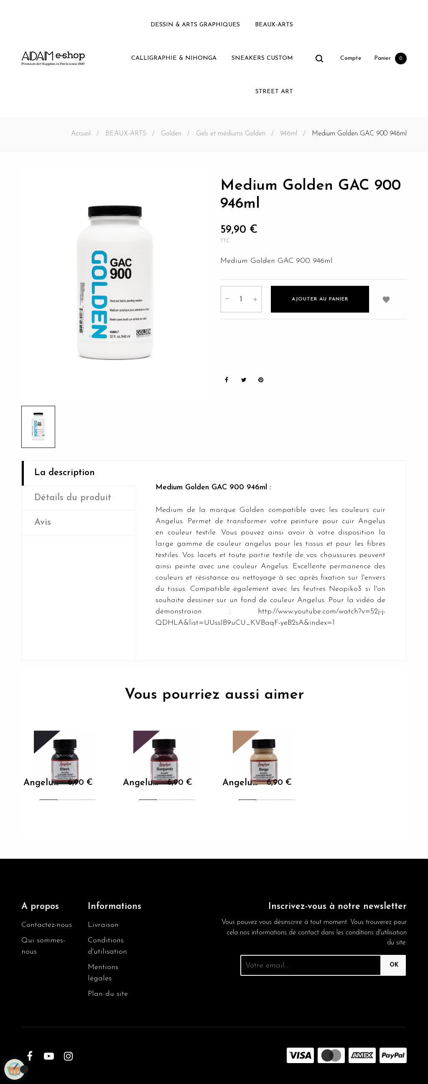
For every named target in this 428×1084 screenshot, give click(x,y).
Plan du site (108, 994)
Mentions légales (103, 972)
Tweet (243, 380)
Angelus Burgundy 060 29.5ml (141, 784)
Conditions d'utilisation (107, 946)
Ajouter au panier (320, 299)
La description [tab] (64, 472)
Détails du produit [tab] (72, 498)
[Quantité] (241, 299)
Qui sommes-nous (43, 946)
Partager (226, 380)
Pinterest (261, 380)
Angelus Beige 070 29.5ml (241, 784)
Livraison (103, 925)
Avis (42, 522)
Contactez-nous (46, 925)
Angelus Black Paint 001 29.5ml (42, 784)
